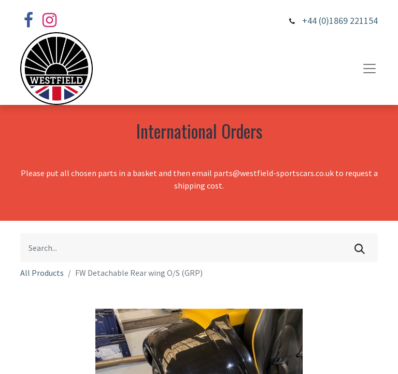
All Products (42, 273)
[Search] (360, 247)
